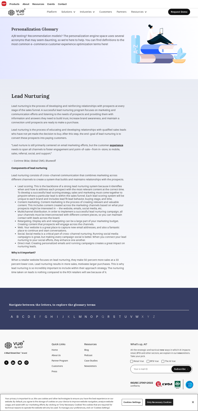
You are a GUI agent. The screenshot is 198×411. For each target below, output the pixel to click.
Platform (52, 11)
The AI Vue (169, 361)
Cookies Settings (132, 402)
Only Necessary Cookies (159, 402)
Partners (121, 11)
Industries (86, 11)
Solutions (67, 11)
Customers (105, 11)
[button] (14, 4)
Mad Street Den (13, 353)
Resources (137, 11)
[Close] (192, 402)
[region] (99, 402)
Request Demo (179, 12)
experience (116, 145)
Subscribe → (181, 369)
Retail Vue (137, 361)
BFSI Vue (153, 361)
